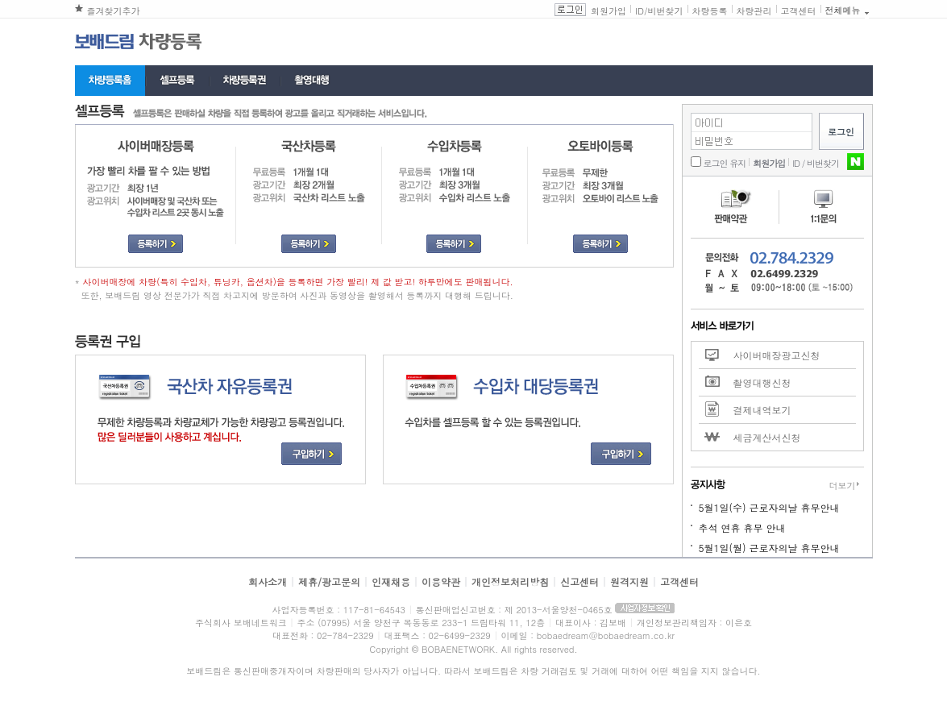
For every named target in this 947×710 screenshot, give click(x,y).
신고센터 (579, 581)
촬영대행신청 (762, 382)
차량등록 (710, 11)
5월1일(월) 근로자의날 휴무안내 (769, 547)
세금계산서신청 (767, 437)
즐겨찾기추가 (113, 11)
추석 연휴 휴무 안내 (742, 527)
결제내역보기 (762, 410)
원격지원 (629, 581)
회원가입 (608, 11)
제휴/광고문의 (329, 581)
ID (639, 11)
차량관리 (754, 11)
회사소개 (267, 581)
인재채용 (391, 581)
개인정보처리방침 (510, 581)
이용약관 (441, 581)
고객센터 (798, 11)
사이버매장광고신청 (776, 355)
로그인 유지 (725, 163)
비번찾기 (665, 11)
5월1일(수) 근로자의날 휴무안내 (769, 507)
